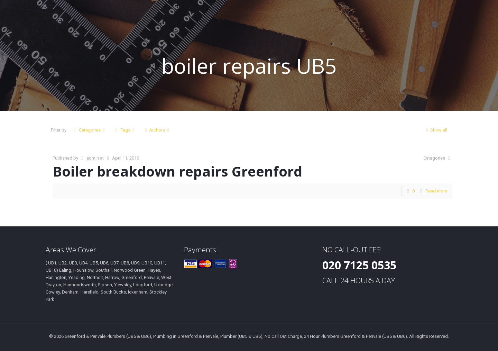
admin (92, 158)
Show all (435, 130)
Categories (89, 130)
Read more (436, 191)
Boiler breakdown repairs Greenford (177, 171)
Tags (124, 130)
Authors (157, 130)
